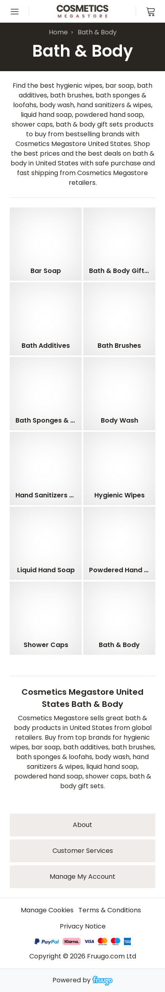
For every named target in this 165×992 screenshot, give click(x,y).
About (82, 824)
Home (58, 32)
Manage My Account (82, 876)
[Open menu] (14, 11)
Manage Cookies (47, 910)
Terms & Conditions (109, 910)
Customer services (82, 850)
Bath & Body (97, 32)
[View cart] (150, 11)
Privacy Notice (83, 926)
